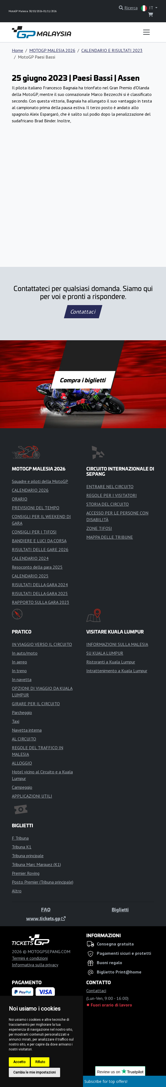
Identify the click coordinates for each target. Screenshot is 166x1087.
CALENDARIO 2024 (30, 558)
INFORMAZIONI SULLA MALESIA (117, 644)
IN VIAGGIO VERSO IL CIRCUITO (42, 644)
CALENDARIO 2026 (30, 490)
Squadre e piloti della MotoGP (40, 481)
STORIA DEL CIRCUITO (107, 504)
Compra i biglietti (83, 380)
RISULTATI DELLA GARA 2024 (40, 584)
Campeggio (22, 787)
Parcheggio (22, 712)
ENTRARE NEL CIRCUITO (109, 486)
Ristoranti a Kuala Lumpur (110, 662)
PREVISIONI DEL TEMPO (35, 507)
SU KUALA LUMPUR (104, 653)
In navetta (21, 679)
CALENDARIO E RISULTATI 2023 (112, 50)
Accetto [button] (19, 1062)
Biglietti (120, 909)
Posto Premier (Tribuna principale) (42, 882)
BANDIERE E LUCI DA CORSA (39, 540)
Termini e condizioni (30, 958)
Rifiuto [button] (40, 1062)
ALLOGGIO (22, 763)
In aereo (19, 662)
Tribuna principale (28, 855)
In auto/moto (25, 653)
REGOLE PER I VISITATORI (111, 495)
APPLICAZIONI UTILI (32, 796)
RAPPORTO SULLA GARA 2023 (40, 602)
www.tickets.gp (46, 918)
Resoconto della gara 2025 (37, 567)
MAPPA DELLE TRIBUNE (109, 537)
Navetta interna (27, 730)
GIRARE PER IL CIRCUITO (36, 703)
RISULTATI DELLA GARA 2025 (40, 593)
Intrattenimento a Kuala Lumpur (116, 670)
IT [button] (147, 8)
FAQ (45, 909)
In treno (19, 670)
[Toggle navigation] (146, 32)
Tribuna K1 (21, 847)
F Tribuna (20, 838)
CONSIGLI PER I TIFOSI (34, 532)
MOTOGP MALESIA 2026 (52, 50)
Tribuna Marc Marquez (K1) (36, 864)
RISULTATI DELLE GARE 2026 (40, 549)
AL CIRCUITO (24, 739)
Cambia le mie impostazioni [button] (34, 1072)
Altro (17, 891)
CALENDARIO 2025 (30, 576)
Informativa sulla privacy (35, 964)
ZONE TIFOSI (99, 528)
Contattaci (83, 311)
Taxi (15, 721)
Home (17, 50)
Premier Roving (25, 873)
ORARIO (19, 499)
